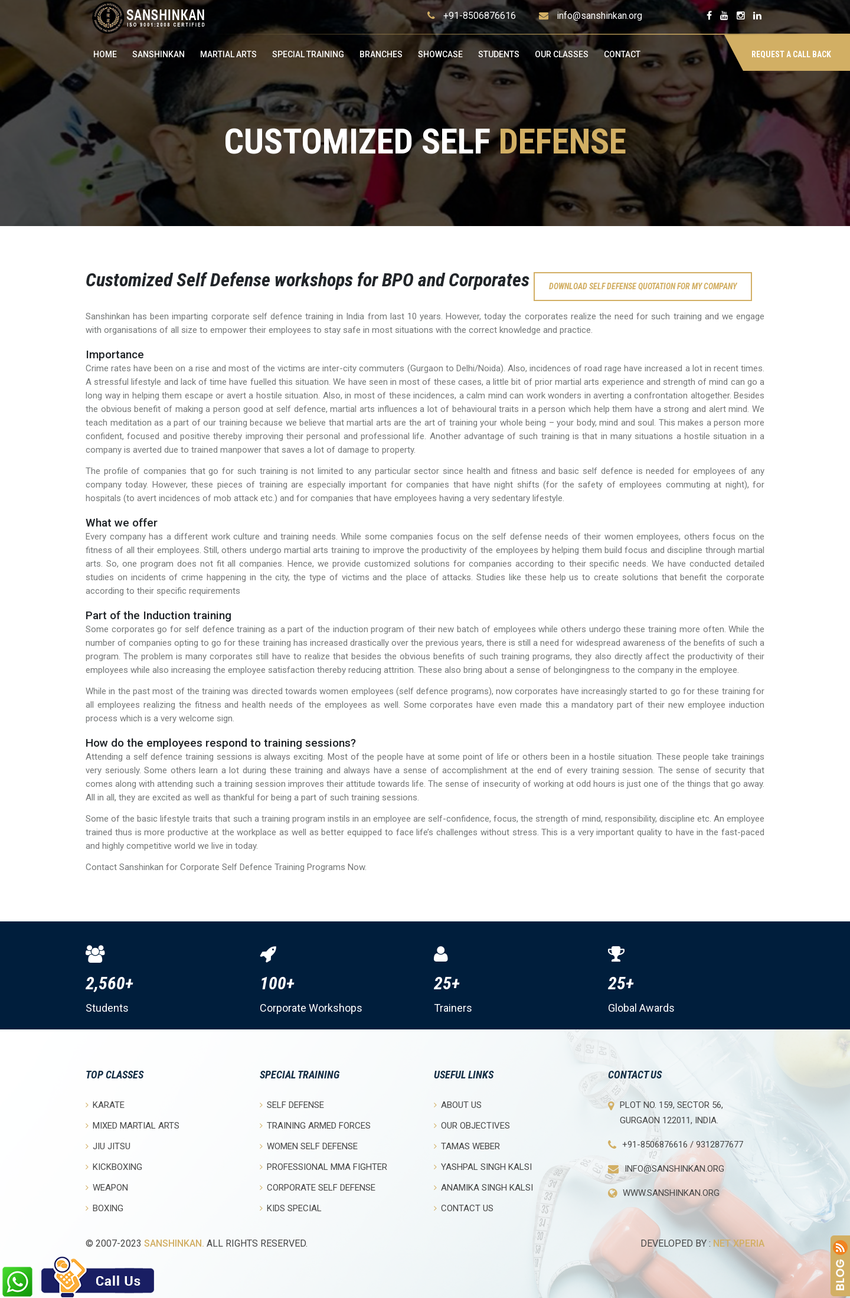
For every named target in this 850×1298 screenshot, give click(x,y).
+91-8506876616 (479, 15)
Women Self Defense (309, 1146)
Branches (381, 54)
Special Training (308, 54)
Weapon (107, 1187)
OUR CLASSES (562, 54)
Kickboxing (114, 1167)
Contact (622, 54)
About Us (458, 1105)
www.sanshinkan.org (671, 1193)
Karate (105, 1105)
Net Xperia (738, 1243)
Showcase (440, 54)
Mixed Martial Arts (132, 1125)
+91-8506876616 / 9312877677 (682, 1144)
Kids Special (291, 1208)
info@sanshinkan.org (599, 15)
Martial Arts (228, 54)
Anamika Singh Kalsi (483, 1187)
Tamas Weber (467, 1146)
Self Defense (292, 1105)
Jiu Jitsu (108, 1146)
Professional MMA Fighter (323, 1167)
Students (498, 54)
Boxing (104, 1208)
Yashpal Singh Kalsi (483, 1167)
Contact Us (463, 1208)
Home (105, 54)
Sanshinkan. (174, 1243)
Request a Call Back (791, 54)
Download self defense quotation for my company (643, 286)
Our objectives (472, 1125)
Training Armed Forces (315, 1125)
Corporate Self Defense (317, 1187)
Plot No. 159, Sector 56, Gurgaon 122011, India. (671, 1113)
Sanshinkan (158, 54)
